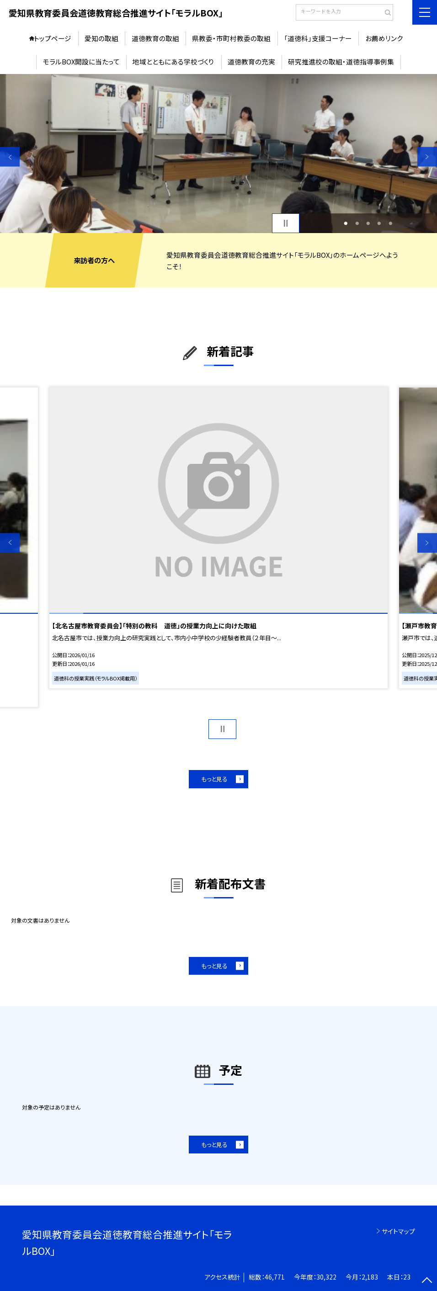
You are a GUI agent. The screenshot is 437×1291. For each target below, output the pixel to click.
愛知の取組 (101, 38)
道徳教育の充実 (251, 61)
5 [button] (390, 223)
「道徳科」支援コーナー (318, 38)
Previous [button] (10, 157)
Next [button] (427, 157)
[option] (218, 154)
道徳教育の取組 (155, 38)
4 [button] (379, 223)
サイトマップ (398, 1231)
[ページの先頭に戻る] (427, 1281)
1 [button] (346, 223)
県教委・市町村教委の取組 (231, 38)
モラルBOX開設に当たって (81, 61)
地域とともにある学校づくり (173, 61)
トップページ (52, 38)
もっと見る (214, 779)
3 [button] (368, 223)
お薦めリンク (384, 38)
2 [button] (357, 223)
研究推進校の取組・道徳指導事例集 (341, 61)
